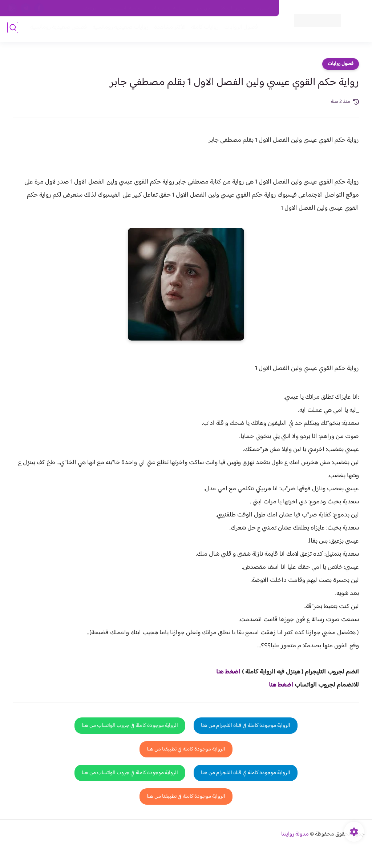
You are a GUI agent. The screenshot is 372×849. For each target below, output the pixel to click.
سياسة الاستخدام (168, 8)
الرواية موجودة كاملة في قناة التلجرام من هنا (245, 725)
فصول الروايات (239, 29)
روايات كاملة (203, 29)
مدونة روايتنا (295, 834)
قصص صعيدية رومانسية (56, 29)
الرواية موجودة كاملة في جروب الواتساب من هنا (130, 725)
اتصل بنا (263, 8)
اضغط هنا (228, 672)
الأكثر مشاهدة (167, 29)
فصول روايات (340, 64)
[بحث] (12, 29)
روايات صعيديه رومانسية (118, 29)
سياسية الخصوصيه (125, 8)
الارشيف (90, 8)
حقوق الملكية (232, 8)
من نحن (202, 8)
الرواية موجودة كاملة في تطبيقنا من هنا (186, 749)
